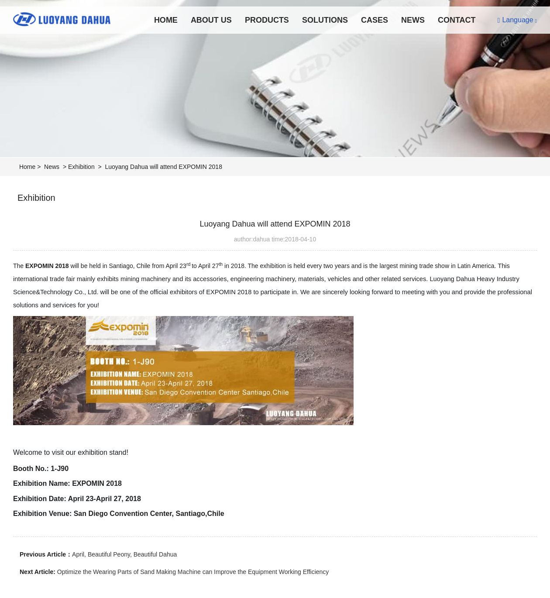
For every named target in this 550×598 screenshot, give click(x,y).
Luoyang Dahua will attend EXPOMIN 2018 (163, 166)
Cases (374, 20)
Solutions (325, 20)
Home (166, 20)
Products (267, 20)
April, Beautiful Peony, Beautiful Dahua (124, 554)
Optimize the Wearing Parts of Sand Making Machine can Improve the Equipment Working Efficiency (193, 571)
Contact (457, 20)
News (413, 20)
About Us (211, 20)
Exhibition (81, 166)
